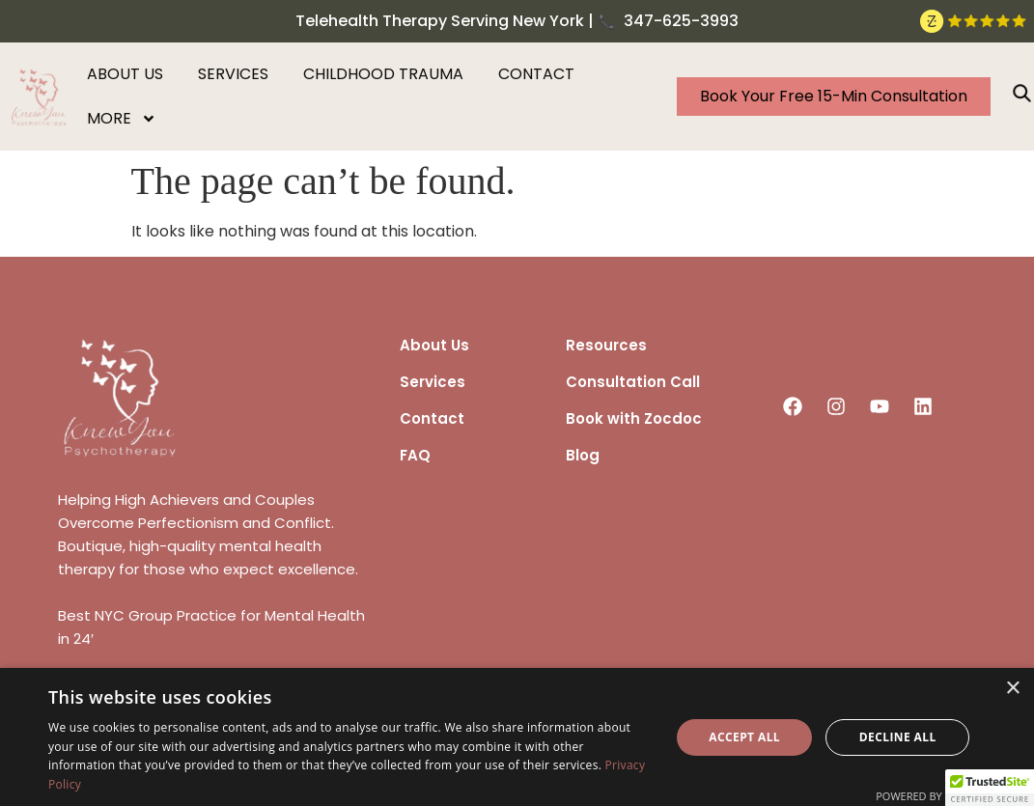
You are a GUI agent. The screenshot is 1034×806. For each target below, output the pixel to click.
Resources (606, 345)
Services (233, 74)
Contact (536, 74)
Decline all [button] (897, 737)
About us (125, 74)
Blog (583, 455)
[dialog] (517, 737)
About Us (434, 345)
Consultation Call (633, 382)
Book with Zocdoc (634, 418)
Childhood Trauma (383, 74)
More (121, 118)
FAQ (415, 455)
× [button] (1012, 688)
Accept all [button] (744, 737)
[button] (989, 787)
